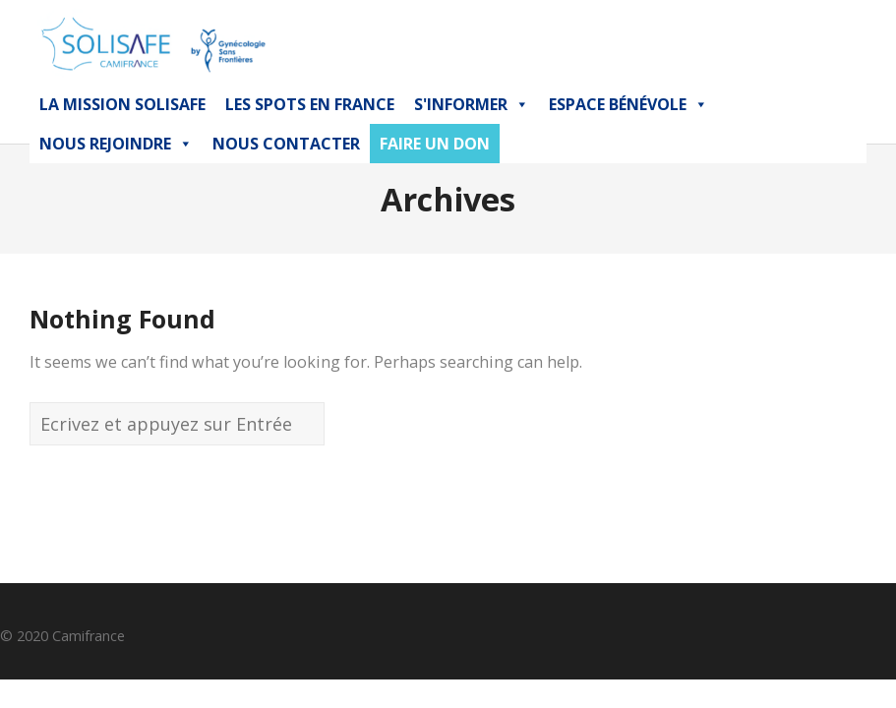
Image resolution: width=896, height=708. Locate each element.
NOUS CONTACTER (286, 143)
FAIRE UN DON (435, 143)
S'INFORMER (471, 104)
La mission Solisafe (122, 104)
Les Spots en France (309, 104)
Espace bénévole (628, 104)
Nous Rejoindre (116, 143)
